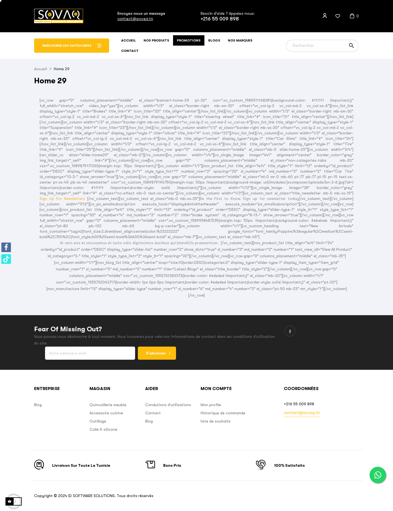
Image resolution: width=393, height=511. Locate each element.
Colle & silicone (103, 429)
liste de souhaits (216, 421)
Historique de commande (223, 413)
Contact (153, 413)
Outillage (98, 421)
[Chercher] (322, 46)
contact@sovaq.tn (135, 18)
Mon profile (211, 405)
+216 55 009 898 (220, 19)
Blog (38, 405)
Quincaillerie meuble (108, 405)
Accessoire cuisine (106, 413)
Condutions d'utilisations (168, 405)
